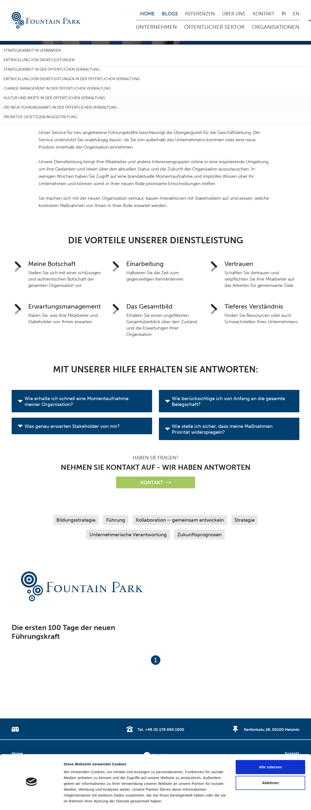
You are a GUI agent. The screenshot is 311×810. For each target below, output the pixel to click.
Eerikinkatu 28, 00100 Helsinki (271, 729)
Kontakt (264, 14)
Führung (115, 520)
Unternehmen (156, 27)
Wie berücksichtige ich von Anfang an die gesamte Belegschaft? (228, 401)
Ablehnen (270, 769)
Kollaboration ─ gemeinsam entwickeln (180, 520)
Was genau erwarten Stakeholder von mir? (72, 426)
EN (296, 14)
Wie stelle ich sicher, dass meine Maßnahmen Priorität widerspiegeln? (222, 429)
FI (284, 14)
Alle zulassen (270, 753)
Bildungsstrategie (75, 520)
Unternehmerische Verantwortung (128, 534)
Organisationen (275, 27)
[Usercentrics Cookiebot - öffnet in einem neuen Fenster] (31, 800)
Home (147, 14)
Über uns (233, 14)
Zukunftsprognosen (199, 534)
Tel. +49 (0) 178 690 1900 (161, 729)
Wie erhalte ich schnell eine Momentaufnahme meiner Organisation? (77, 401)
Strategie (244, 520)
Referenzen (200, 14)
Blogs (170, 14)
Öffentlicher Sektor (214, 27)
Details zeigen (76, 800)
